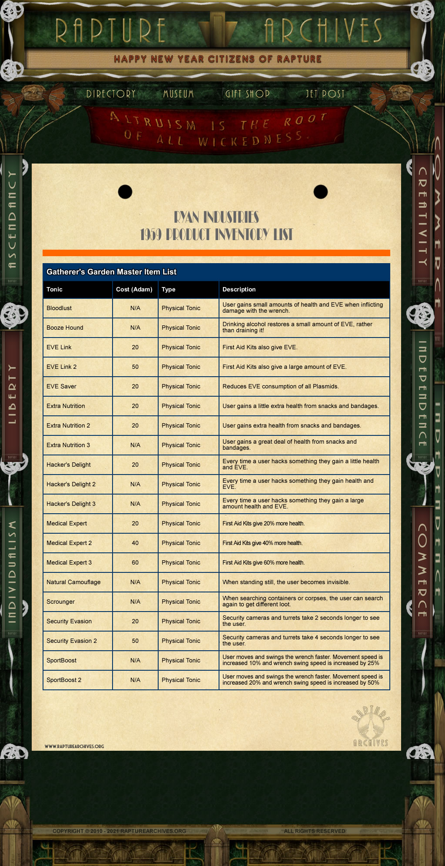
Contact (325, 93)
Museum (170, 93)
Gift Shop (250, 93)
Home (111, 93)
